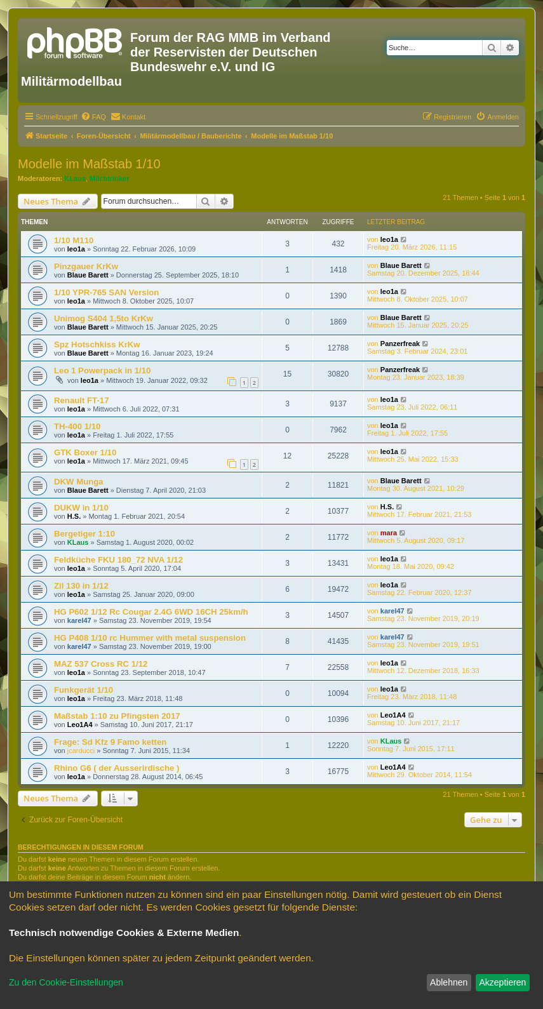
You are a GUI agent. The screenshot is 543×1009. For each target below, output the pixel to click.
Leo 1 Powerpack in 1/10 (102, 370)
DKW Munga (79, 481)
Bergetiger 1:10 (84, 533)
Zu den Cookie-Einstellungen (66, 982)
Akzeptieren (502, 982)
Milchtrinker (109, 178)
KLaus (75, 178)
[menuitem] (93, 116)
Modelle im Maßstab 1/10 (89, 164)
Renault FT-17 (81, 400)
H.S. (74, 516)
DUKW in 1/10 (81, 507)
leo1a (76, 249)
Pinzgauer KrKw (86, 266)
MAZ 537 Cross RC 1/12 (100, 664)
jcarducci (81, 750)
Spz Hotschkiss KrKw (97, 344)
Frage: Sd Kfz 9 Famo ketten (110, 742)
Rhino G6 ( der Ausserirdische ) (116, 768)
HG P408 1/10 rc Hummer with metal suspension (150, 638)
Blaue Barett (88, 275)
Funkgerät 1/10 (83, 690)
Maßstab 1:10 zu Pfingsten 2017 (117, 716)
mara (388, 533)
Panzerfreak (400, 343)
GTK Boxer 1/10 (85, 452)
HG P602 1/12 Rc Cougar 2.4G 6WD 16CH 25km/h (151, 612)
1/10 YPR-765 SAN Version (106, 292)
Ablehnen (448, 982)
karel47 (79, 620)
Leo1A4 (80, 724)
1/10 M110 (73, 240)
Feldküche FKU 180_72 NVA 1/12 (118, 560)
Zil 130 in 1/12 (81, 586)
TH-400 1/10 (77, 426)
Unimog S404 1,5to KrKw (103, 318)
